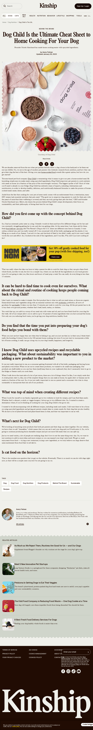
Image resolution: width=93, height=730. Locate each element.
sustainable (75, 483)
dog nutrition (28, 483)
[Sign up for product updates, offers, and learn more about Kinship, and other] (88, 652)
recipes (6, 489)
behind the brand (59, 483)
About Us (58, 654)
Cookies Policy (35, 657)
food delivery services (14, 229)
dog (5, 483)
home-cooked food (48, 172)
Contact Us (59, 657)
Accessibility (60, 650)
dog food (15, 483)
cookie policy (16, 726)
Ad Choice (33, 650)
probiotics (62, 303)
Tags (4, 478)
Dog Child (32, 179)
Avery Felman (48, 52)
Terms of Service (9, 650)
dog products (43, 483)
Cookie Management (37, 654)
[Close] (91, 725)
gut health (16, 305)
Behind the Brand (46, 29)
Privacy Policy (8, 654)
